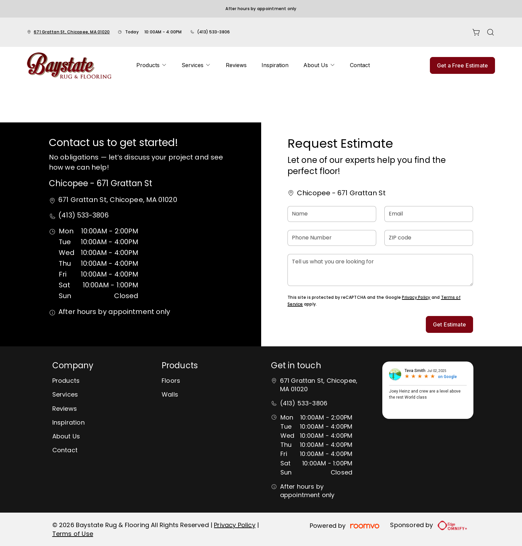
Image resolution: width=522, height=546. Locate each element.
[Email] (428, 214)
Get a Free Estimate (462, 65)
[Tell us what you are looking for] (380, 270)
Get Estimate (449, 324)
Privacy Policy (416, 297)
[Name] (331, 214)
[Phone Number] (331, 238)
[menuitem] (151, 65)
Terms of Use (72, 533)
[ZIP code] (428, 238)
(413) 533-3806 (213, 32)
